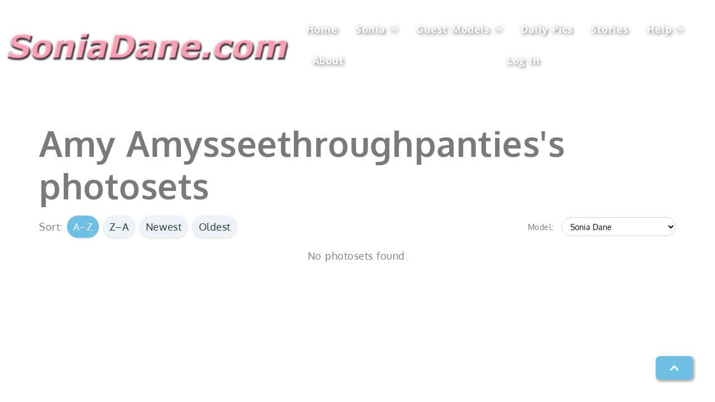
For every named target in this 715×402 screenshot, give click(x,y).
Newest (164, 227)
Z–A (119, 227)
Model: (541, 227)
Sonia (377, 29)
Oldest (215, 227)
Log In (523, 60)
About (328, 60)
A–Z (83, 227)
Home (321, 29)
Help (665, 29)
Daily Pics (547, 29)
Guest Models (459, 29)
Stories (609, 29)
